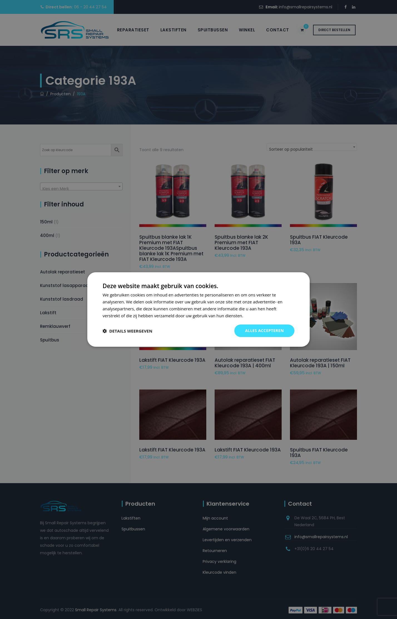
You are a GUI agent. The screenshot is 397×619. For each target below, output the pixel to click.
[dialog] (198, 309)
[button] (127, 330)
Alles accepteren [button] (264, 330)
